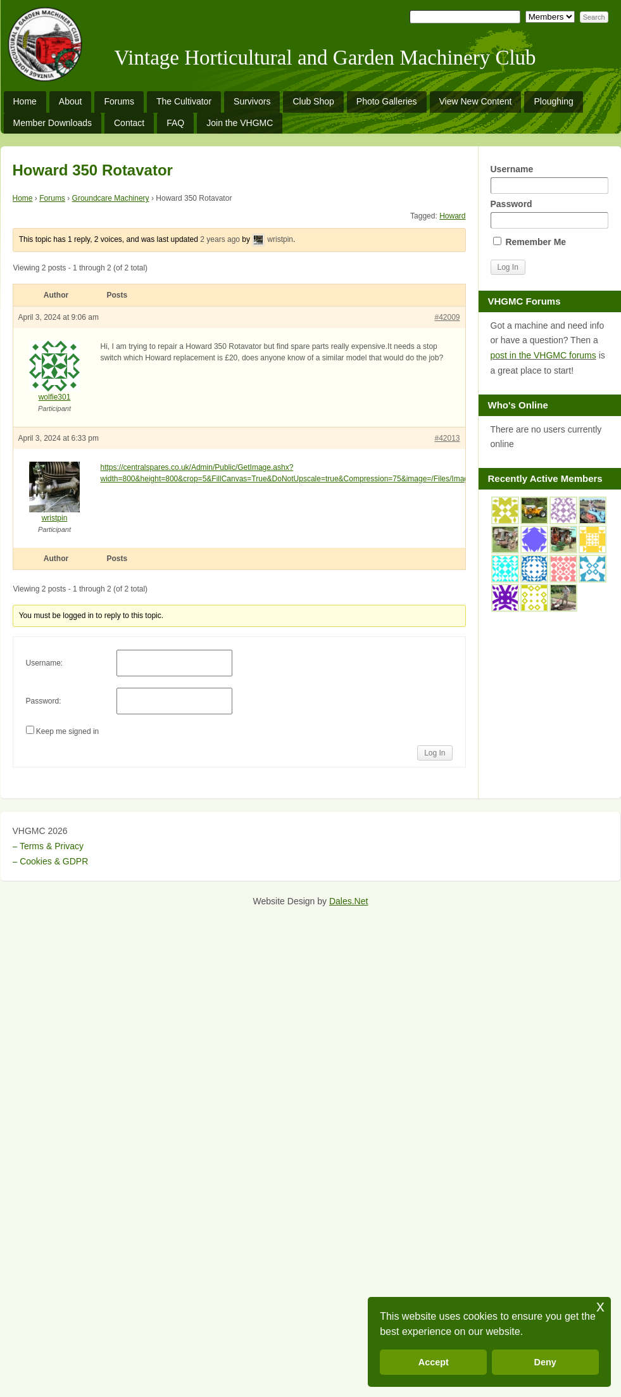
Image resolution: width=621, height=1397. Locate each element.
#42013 (447, 438)
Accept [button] (433, 1362)
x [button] (600, 1306)
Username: (44, 663)
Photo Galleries (386, 101)
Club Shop (313, 101)
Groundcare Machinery (110, 198)
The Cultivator (183, 101)
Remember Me (530, 242)
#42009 (447, 317)
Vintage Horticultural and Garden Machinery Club (325, 57)
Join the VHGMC (239, 123)
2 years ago (220, 239)
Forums (119, 101)
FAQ (175, 123)
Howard (452, 216)
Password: (43, 701)
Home (25, 101)
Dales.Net (348, 901)
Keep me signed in (67, 731)
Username (549, 179)
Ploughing (553, 101)
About (70, 101)
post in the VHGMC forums (543, 355)
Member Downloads (52, 123)
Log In (434, 753)
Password (549, 214)
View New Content (475, 101)
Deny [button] (545, 1362)
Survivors (252, 101)
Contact (129, 123)
